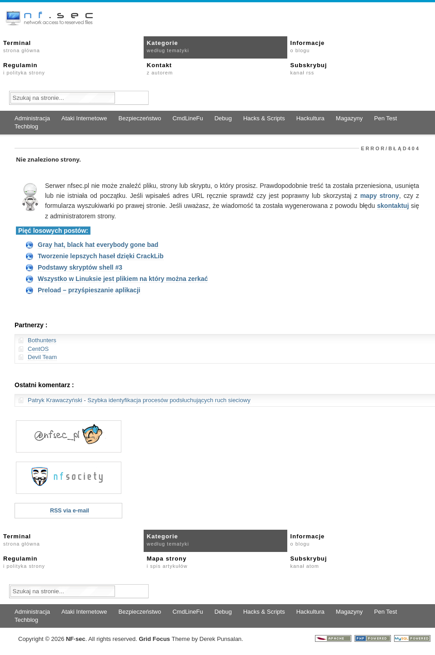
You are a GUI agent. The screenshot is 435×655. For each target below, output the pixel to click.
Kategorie (168, 46)
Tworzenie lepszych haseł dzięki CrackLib (101, 256)
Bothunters (42, 340)
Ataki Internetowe (84, 118)
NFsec (75, 638)
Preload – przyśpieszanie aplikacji (89, 290)
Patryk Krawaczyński (55, 400)
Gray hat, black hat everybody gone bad (98, 244)
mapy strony (379, 195)
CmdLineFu (187, 118)
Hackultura (310, 118)
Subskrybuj (308, 68)
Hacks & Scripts (264, 118)
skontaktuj (393, 205)
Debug (223, 118)
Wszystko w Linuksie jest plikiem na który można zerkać (123, 278)
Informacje (307, 46)
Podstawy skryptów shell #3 (80, 267)
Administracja (32, 118)
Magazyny (349, 118)
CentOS (38, 348)
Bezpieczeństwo (139, 118)
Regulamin (24, 68)
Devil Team (42, 357)
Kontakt (160, 68)
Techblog (26, 126)
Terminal (21, 46)
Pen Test (385, 118)
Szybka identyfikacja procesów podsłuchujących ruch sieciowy (168, 400)
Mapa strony (167, 562)
